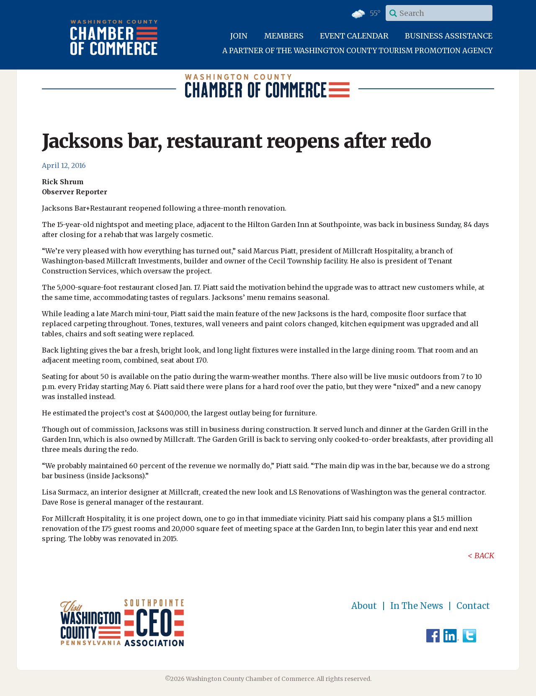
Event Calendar (354, 36)
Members (284, 36)
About (364, 606)
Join (238, 36)
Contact (473, 606)
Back (484, 555)
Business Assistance (448, 36)
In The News (416, 606)
